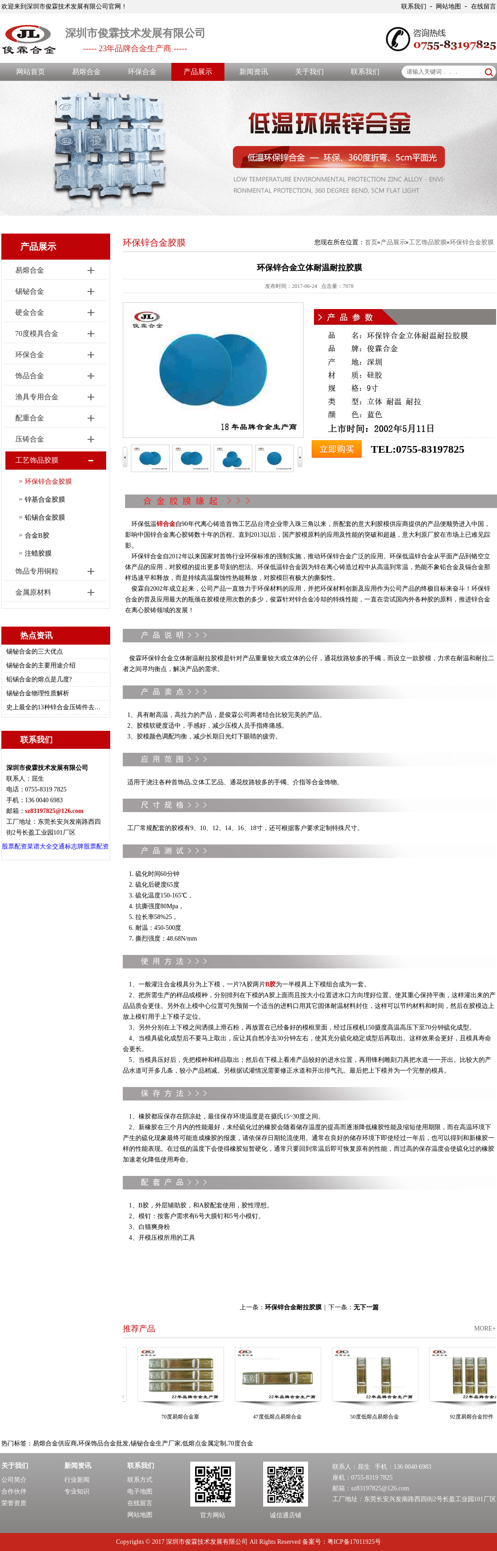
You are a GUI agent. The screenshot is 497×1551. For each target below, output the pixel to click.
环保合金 (142, 71)
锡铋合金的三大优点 (34, 651)
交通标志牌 (68, 846)
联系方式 (139, 1479)
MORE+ (485, 1328)
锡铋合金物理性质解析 (37, 693)
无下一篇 (366, 1307)
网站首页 (30, 71)
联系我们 (413, 6)
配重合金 (29, 418)
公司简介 (14, 1479)
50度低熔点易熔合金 (380, 1417)
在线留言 (483, 6)
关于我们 (309, 71)
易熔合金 (86, 71)
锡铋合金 (29, 291)
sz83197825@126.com (380, 1488)
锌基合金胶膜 (45, 499)
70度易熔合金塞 (186, 1417)
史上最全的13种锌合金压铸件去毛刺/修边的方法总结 (54, 707)
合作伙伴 (14, 1491)
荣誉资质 (14, 1503)
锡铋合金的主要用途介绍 (41, 665)
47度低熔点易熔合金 (283, 1417)
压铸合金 (29, 439)
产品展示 (198, 71)
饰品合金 (29, 376)
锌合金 (166, 524)
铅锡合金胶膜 (45, 517)
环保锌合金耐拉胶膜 (293, 1307)
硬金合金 (29, 312)
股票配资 (14, 846)
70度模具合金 (36, 333)
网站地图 (448, 6)
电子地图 (139, 1491)
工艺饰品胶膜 (36, 460)
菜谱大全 (39, 846)
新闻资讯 (253, 71)
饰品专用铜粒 (36, 571)
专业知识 (77, 1491)
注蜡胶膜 (38, 553)
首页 (371, 242)
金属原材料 (33, 592)
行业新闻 (77, 1479)
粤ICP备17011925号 (354, 1541)
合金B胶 (37, 535)
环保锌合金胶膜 (48, 481)
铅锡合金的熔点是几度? (39, 679)
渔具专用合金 (36, 397)
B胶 (270, 984)
